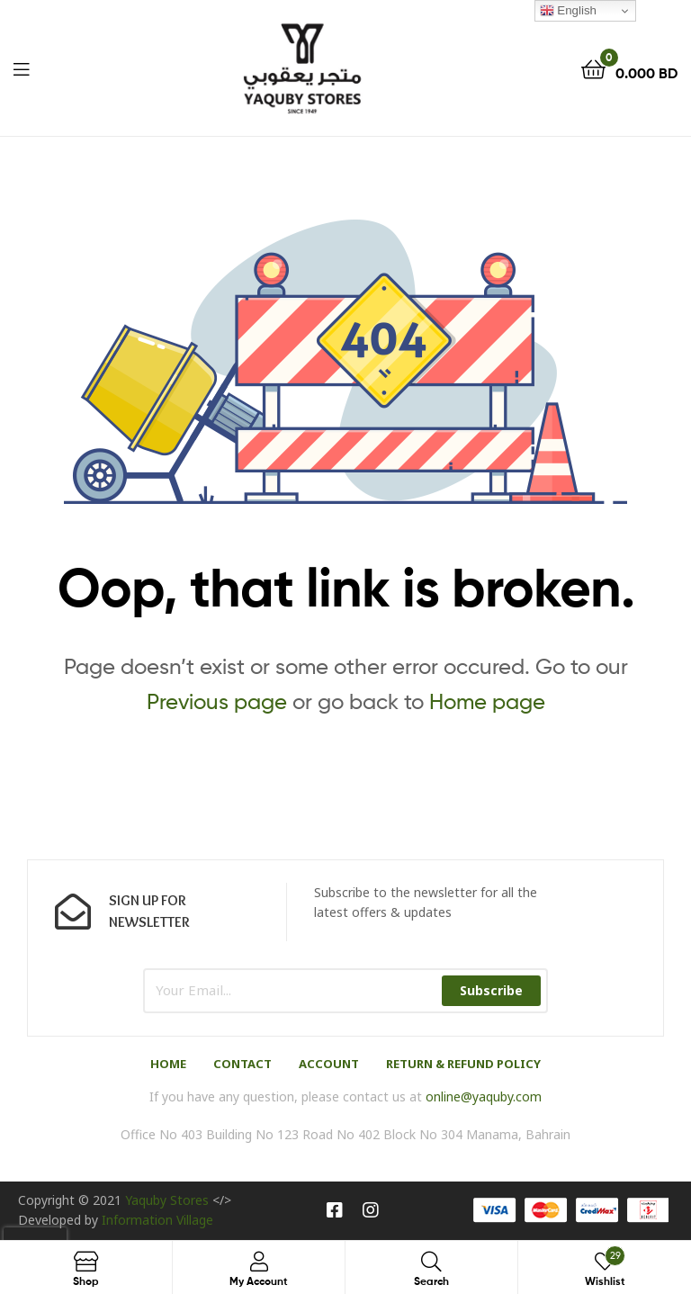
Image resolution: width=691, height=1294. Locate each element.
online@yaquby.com (484, 1096)
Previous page (217, 701)
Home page (487, 701)
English (568, 11)
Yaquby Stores (167, 1200)
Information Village (157, 1219)
